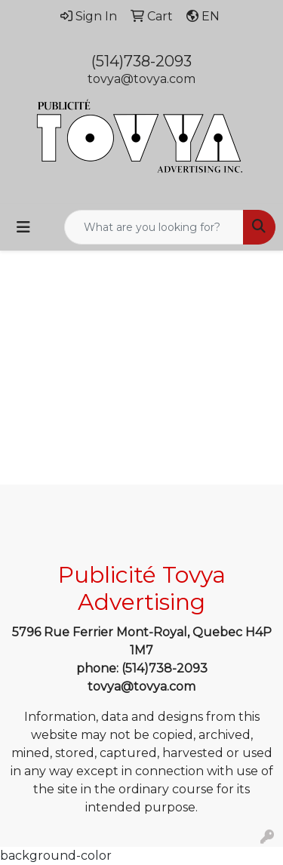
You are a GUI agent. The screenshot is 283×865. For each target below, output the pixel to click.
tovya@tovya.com (141, 79)
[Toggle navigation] (23, 227)
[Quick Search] (154, 227)
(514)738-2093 (141, 61)
